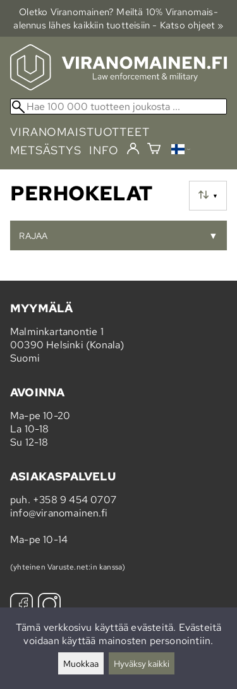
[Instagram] (49, 606)
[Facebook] (21, 606)
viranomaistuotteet (80, 132)
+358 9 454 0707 (74, 499)
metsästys (46, 150)
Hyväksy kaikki (141, 663)
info (104, 150)
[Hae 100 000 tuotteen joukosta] (118, 106)
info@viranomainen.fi (58, 513)
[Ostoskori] (154, 150)
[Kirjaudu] (133, 149)
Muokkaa (81, 663)
